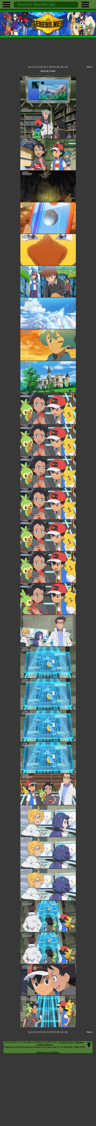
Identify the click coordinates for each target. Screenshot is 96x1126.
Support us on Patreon (48, 1052)
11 (62, 67)
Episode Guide (48, 71)
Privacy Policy (66, 1042)
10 (58, 67)
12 (66, 67)
